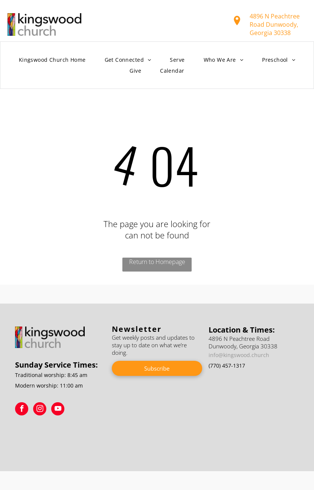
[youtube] (57, 409)
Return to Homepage (157, 262)
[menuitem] (52, 60)
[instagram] (39, 409)
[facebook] (21, 409)
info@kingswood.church (239, 355)
